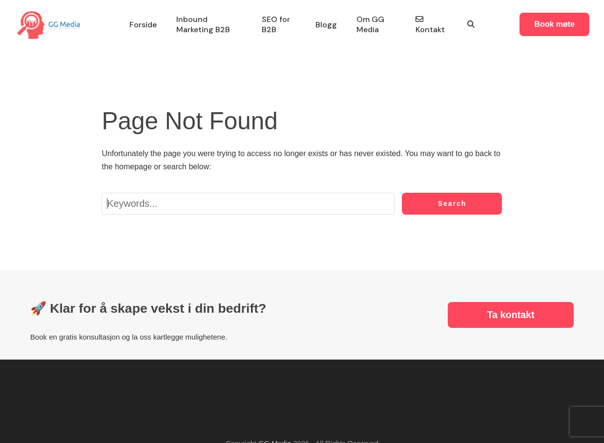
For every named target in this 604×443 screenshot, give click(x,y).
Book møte (554, 24)
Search (452, 203)
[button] (471, 25)
